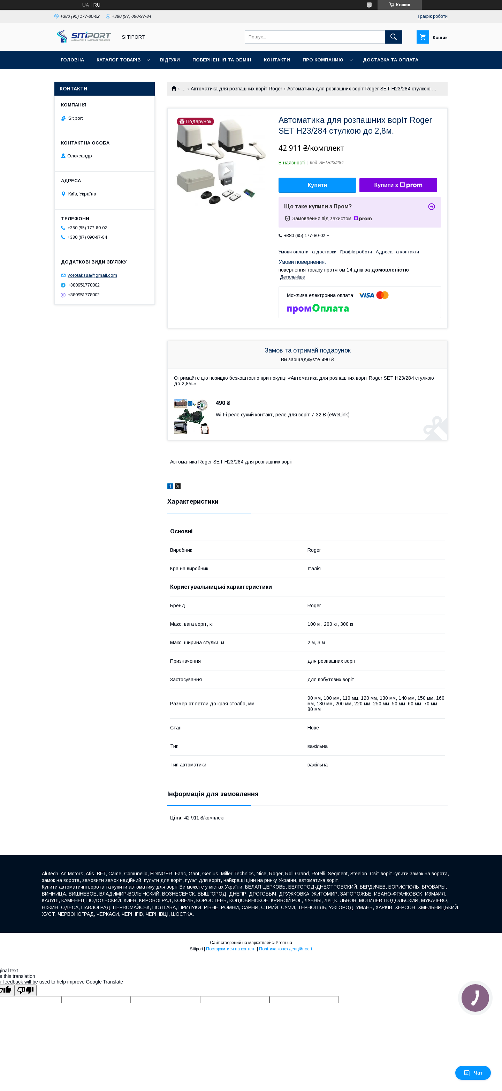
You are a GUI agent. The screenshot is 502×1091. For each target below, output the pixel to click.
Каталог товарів (118, 59)
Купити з (398, 185)
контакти (277, 59)
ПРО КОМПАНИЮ (323, 59)
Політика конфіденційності (285, 949)
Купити (317, 185)
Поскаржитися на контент (231, 949)
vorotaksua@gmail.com (92, 275)
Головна (72, 59)
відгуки (170, 59)
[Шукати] (393, 37)
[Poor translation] (25, 990)
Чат (473, 1073)
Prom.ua (284, 942)
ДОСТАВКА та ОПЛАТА (390, 59)
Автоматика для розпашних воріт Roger (236, 88)
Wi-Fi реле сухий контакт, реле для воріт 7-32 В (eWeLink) (283, 414)
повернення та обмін (221, 59)
